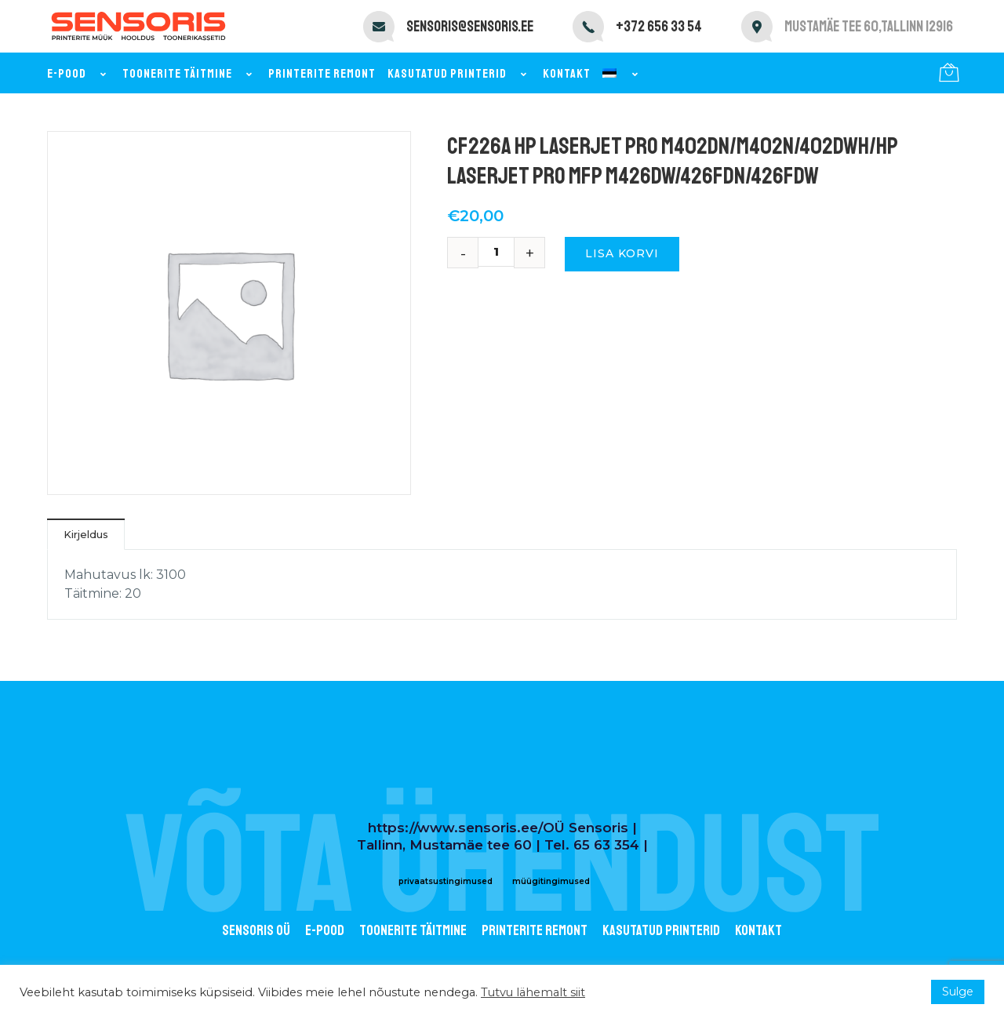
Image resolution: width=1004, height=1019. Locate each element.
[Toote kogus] (502, 252)
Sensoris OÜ (256, 930)
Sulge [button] (957, 991)
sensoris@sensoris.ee (469, 26)
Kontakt (567, 74)
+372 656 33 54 (659, 26)
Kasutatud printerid (459, 74)
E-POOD (324, 930)
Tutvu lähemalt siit (533, 992)
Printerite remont (322, 74)
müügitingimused (551, 881)
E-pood (79, 74)
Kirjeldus (86, 534)
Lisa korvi (622, 253)
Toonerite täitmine (189, 74)
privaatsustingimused (445, 881)
